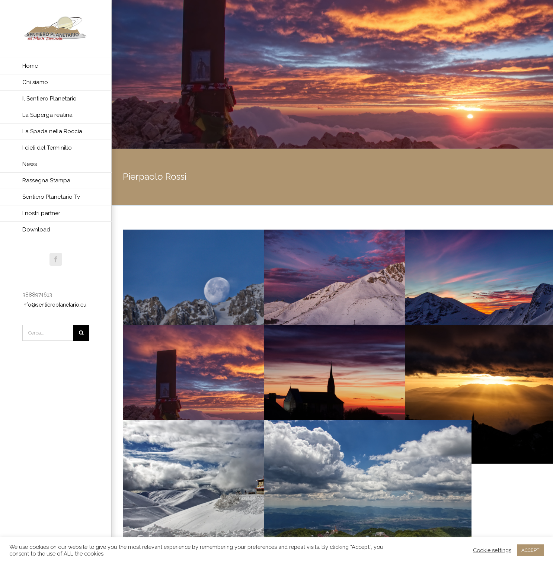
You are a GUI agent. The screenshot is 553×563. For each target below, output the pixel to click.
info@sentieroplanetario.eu (54, 305)
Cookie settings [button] (492, 550)
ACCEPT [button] (530, 550)
